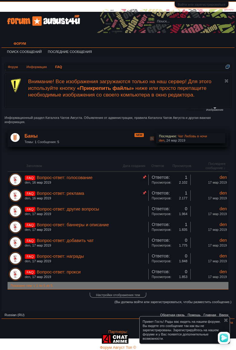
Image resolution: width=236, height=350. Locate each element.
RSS (152, 138)
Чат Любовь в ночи (192, 136)
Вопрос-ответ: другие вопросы (68, 209)
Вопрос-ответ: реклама (60, 193)
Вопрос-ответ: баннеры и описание (73, 224)
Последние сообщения (70, 52)
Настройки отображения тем (118, 295)
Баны (31, 136)
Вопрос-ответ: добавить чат (65, 240)
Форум (20, 43)
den (161, 140)
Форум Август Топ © (118, 347)
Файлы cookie (194, 109)
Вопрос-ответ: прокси (59, 272)
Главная (209, 315)
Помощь (194, 315)
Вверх (223, 315)
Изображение (214, 109)
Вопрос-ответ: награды (60, 256)
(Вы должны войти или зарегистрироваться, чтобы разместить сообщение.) (173, 302)
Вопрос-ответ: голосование (65, 177)
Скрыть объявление (226, 81)
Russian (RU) (14, 315)
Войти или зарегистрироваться (201, 4)
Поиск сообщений (24, 52)
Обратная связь (172, 315)
